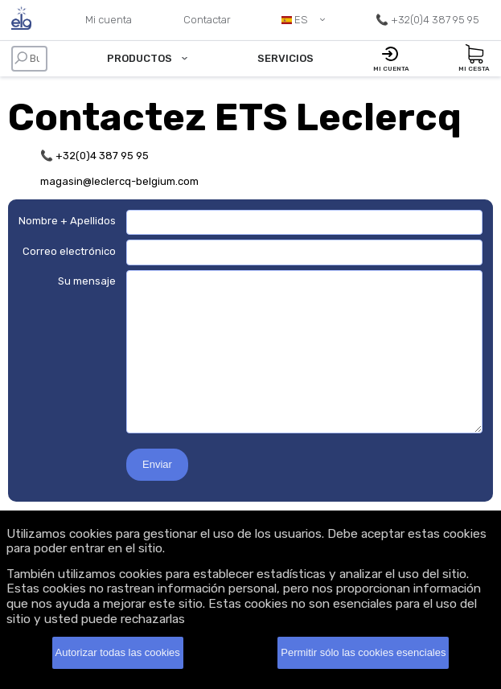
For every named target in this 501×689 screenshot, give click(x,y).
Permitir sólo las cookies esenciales (363, 652)
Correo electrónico (69, 251)
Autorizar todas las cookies (117, 652)
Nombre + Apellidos (67, 221)
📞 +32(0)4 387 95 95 (94, 156)
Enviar (157, 464)
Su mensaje (87, 281)
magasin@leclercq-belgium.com (119, 181)
